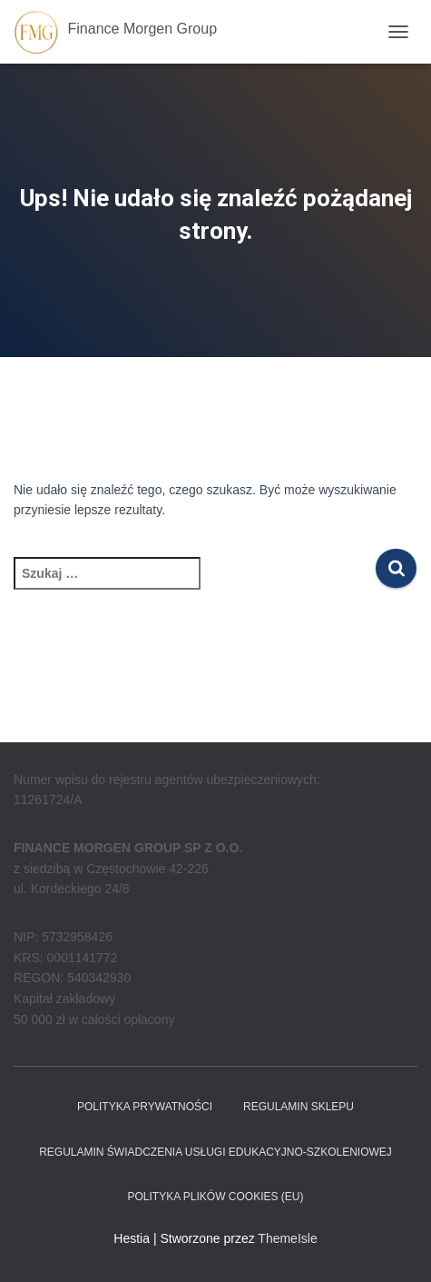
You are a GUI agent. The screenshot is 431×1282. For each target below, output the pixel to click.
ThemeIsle (287, 1238)
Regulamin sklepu (298, 1106)
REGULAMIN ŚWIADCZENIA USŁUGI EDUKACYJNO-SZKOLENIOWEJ (215, 1152)
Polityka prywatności (144, 1106)
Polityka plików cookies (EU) (215, 1196)
